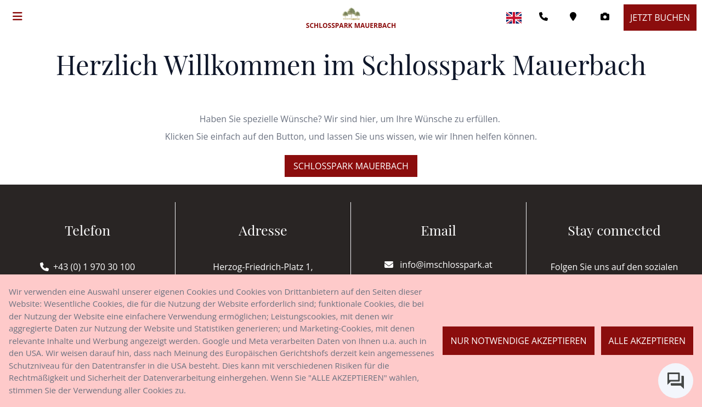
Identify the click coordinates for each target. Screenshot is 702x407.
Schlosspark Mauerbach (351, 166)
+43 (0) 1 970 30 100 (94, 267)
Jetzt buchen (660, 18)
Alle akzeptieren (647, 341)
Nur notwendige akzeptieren (518, 341)
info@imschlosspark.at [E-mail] (438, 265)
